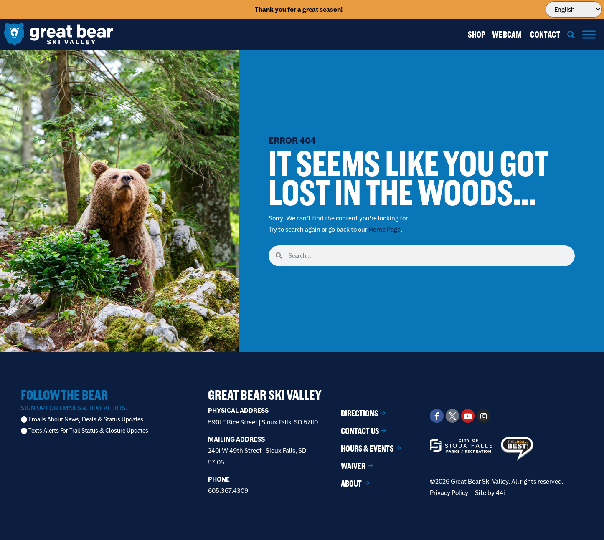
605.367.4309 (228, 491)
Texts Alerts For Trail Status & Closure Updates (88, 431)
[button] (571, 34)
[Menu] (589, 34)
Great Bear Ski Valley (265, 395)
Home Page (384, 229)
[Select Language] (573, 9)
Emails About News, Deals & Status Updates (85, 419)
